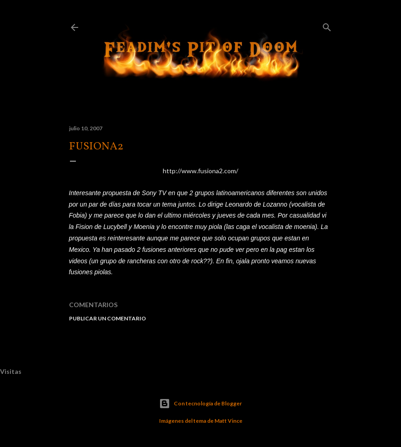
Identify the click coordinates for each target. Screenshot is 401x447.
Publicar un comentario (107, 318)
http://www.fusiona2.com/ (200, 171)
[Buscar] (326, 25)
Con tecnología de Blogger (200, 403)
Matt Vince (228, 420)
